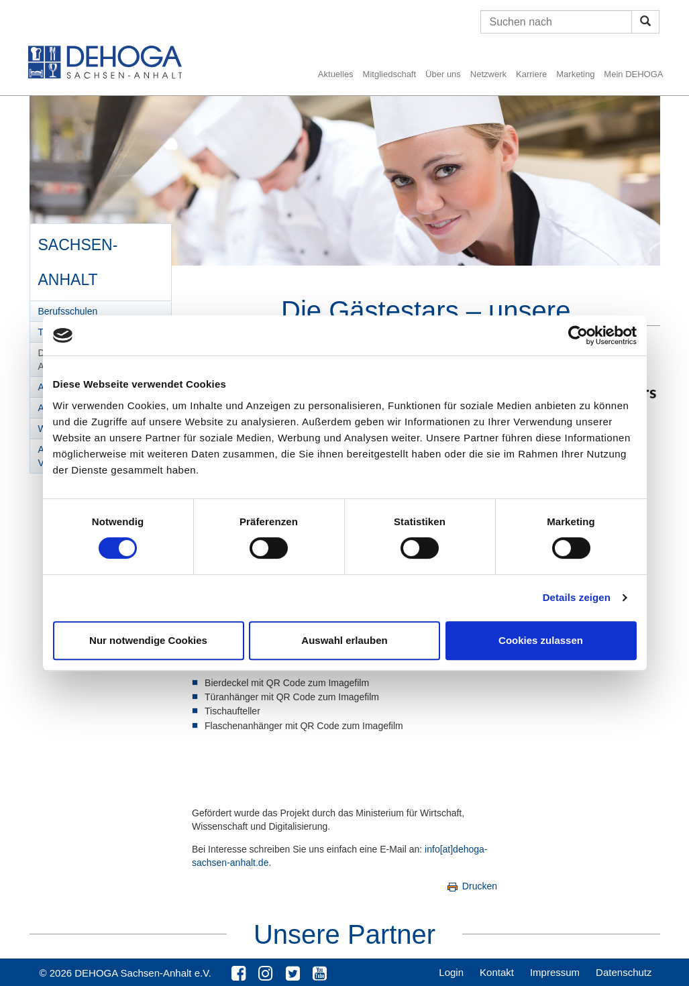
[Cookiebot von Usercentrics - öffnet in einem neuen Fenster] (578, 335)
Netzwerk (488, 74)
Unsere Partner (344, 934)
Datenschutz (623, 972)
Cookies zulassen (540, 640)
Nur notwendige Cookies (148, 640)
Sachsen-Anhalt (78, 257)
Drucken (471, 886)
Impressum (555, 972)
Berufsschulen (68, 311)
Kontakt (497, 972)
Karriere (531, 74)
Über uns (443, 74)
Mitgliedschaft (389, 74)
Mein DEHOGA (633, 74)
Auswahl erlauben (344, 640)
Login (451, 972)
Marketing (575, 74)
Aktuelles (336, 74)
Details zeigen (577, 597)
